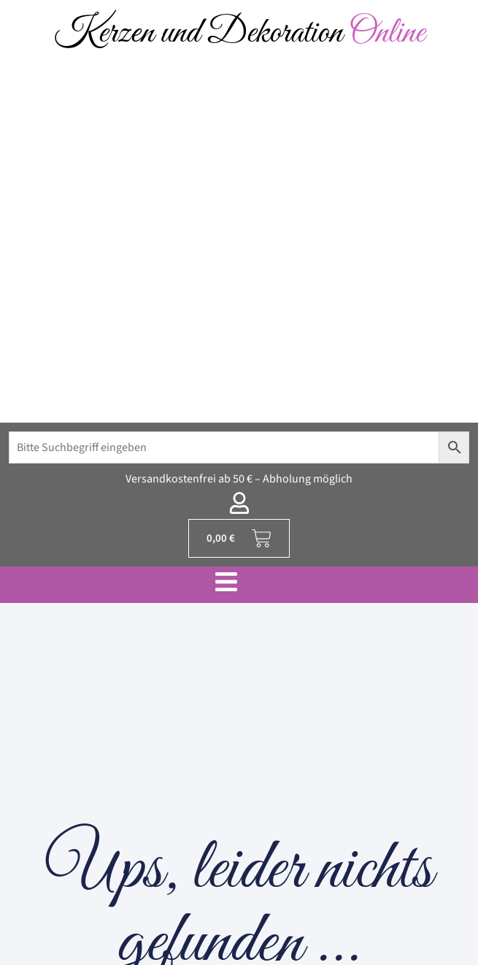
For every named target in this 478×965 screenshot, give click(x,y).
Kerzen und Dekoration (239, 33)
